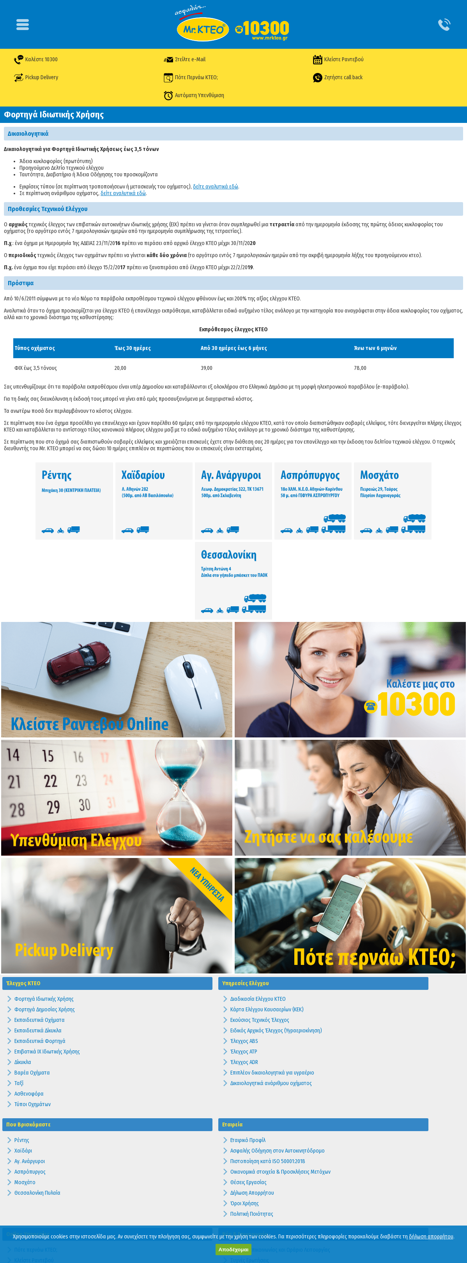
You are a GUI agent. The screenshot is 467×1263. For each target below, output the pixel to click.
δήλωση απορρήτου (431, 1236)
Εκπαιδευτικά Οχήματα (39, 938)
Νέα (234, 1199)
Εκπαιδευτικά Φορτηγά (39, 959)
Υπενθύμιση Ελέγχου (36, 1189)
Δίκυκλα (22, 980)
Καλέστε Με (27, 1199)
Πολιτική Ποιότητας (251, 1132)
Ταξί (18, 1001)
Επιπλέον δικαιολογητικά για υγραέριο (272, 991)
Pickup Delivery (38, 77)
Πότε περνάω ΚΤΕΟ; (35, 1168)
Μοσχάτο (24, 1100)
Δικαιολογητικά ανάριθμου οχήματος (271, 1001)
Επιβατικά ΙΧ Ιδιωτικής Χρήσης (47, 969)
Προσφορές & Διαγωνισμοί (259, 1189)
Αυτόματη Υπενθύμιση (194, 95)
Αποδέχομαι (233, 1249)
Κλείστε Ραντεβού (338, 59)
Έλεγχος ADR (244, 980)
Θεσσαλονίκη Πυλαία (37, 1111)
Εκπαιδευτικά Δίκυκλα (38, 948)
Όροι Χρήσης (244, 1121)
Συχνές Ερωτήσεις (249, 1178)
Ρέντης (21, 1058)
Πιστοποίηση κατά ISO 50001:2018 (267, 1079)
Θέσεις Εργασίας (248, 1100)
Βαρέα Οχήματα (32, 991)
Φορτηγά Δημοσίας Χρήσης (44, 927)
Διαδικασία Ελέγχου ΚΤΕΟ (258, 917)
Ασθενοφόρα (29, 1012)
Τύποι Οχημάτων (32, 1022)
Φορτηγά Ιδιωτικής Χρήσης (44, 917)
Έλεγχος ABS (244, 959)
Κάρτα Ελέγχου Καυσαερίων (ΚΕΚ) (267, 927)
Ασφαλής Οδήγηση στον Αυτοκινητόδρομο (277, 1069)
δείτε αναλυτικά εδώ (215, 186)
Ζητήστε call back (337, 77)
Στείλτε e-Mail (185, 59)
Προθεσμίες (243, 1210)
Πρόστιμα (241, 1220)
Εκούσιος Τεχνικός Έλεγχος (259, 938)
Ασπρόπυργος (30, 1090)
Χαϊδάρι (23, 1069)
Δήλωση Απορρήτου (252, 1111)
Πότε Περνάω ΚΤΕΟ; (191, 77)
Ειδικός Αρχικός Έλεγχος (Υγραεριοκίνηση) (276, 948)
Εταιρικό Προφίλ (247, 1058)
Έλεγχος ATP (243, 969)
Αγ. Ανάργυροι (29, 1079)
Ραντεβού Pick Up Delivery (43, 1210)
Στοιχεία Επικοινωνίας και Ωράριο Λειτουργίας (280, 1168)
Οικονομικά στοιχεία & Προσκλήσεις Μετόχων (280, 1090)
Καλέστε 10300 (37, 59)
